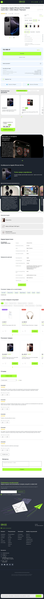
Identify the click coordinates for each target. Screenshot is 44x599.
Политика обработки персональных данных (22, 572)
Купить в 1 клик (22, 57)
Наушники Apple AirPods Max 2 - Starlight (30, 325)
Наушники (3, 540)
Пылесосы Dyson (29, 540)
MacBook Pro (28, 542)
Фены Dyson (28, 537)
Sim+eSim (3, 292)
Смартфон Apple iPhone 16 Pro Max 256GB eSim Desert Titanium (30, 358)
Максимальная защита (21, 90)
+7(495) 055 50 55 (5, 553)
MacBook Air (28, 544)
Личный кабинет (11, 534)
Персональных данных (16, 494)
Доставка (10, 537)
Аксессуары (3, 542)
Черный (16, 292)
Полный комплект (33, 90)
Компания (20, 531)
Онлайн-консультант (6, 528)
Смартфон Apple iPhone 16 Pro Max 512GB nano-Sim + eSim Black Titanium (10, 358)
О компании (20, 534)
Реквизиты (20, 537)
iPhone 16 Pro (10, 292)
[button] (21, 116)
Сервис (9, 540)
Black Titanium (22, 292)
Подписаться (20, 491)
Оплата (9, 539)
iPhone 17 (28, 534)
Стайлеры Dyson (29, 539)
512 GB (29, 292)
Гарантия (10, 542)
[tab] (9, 37)
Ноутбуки (3, 537)
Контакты (19, 539)
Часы (2, 539)
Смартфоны (3, 534)
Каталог (3, 531)
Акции (9, 545)
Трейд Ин (10, 544)
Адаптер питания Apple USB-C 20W (9, 325)
